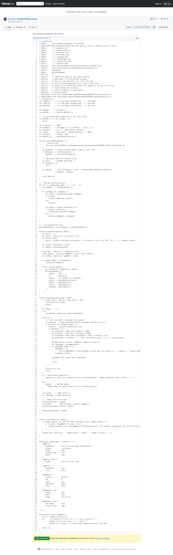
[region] (86, 285)
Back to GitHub (59, 4)
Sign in (158, 3)
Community (83, 549)
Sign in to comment (103, 538)
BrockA (11, 18)
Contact (95, 549)
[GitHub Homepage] (39, 549)
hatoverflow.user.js (27, 18)
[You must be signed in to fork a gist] (164, 18)
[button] (154, 27)
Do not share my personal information (123, 549)
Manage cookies (105, 549)
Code (7, 27)
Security (69, 549)
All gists (49, 4)
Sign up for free (42, 538)
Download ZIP (163, 27)
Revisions (20, 27)
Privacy (63, 549)
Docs (89, 549)
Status (76, 549)
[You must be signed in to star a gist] (154, 18)
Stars (33, 27)
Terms (57, 549)
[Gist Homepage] (8, 3)
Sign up (167, 3)
